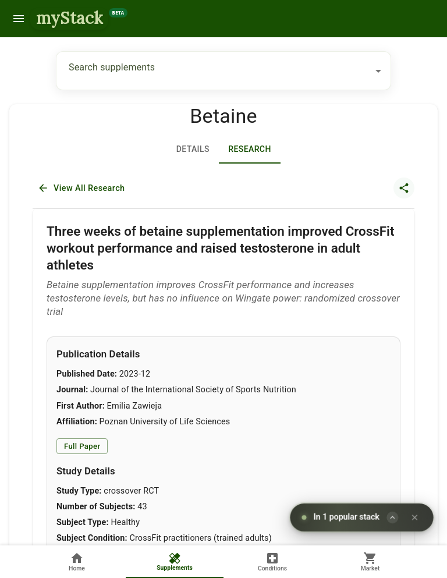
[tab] (249, 150)
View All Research (82, 188)
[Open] (378, 71)
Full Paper (82, 446)
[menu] (18, 18)
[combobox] (215, 70)
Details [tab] (192, 150)
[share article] (403, 188)
